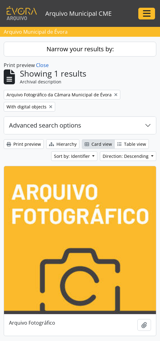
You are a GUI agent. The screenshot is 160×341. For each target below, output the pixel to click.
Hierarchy (63, 144)
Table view (131, 144)
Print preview (24, 144)
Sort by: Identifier (72, 156)
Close (42, 65)
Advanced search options (45, 125)
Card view (98, 144)
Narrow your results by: (80, 49)
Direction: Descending (126, 156)
